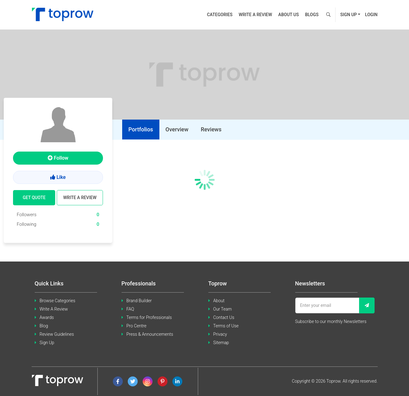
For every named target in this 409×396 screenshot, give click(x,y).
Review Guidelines (57, 334)
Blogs (312, 14)
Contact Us (223, 317)
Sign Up (47, 342)
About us (288, 14)
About (219, 300)
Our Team (222, 309)
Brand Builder (139, 300)
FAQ (130, 309)
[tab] (140, 129)
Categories (219, 14)
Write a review (255, 14)
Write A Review (54, 309)
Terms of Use (226, 325)
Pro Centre (137, 325)
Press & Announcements (150, 334)
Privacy (220, 334)
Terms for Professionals (149, 317)
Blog (44, 325)
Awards (47, 317)
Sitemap (221, 342)
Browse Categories (57, 300)
